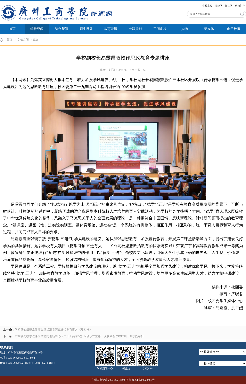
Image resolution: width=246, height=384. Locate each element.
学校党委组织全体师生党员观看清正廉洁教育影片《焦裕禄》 (53, 329)
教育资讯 (110, 29)
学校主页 (207, 5)
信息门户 (240, 5)
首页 (12, 29)
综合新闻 (61, 29)
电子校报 (233, 29)
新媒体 (209, 29)
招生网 (228, 5)
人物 (184, 29)
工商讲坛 (159, 29)
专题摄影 (135, 29)
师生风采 (86, 29)
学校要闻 (36, 29)
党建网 (218, 5)
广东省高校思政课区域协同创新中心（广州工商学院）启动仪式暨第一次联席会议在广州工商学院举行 (79, 336)
